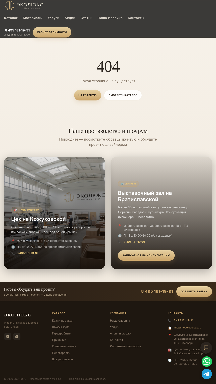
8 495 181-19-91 (17, 30)
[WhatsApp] (16, 336)
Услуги (53, 18)
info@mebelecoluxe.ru (187, 327)
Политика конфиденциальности (87, 378)
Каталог (11, 18)
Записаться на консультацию (146, 255)
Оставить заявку (194, 291)
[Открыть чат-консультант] (206, 348)
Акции (70, 18)
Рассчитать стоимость (125, 346)
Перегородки (61, 353)
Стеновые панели (64, 346)
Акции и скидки (120, 333)
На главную (88, 95)
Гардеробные (61, 333)
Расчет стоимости (52, 32)
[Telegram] (7, 336)
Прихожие (59, 339)
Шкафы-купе (61, 327)
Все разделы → (62, 359)
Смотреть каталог (123, 95)
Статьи (87, 18)
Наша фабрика (110, 18)
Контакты (136, 18)
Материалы (32, 18)
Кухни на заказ (62, 320)
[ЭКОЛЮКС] (37, 5)
